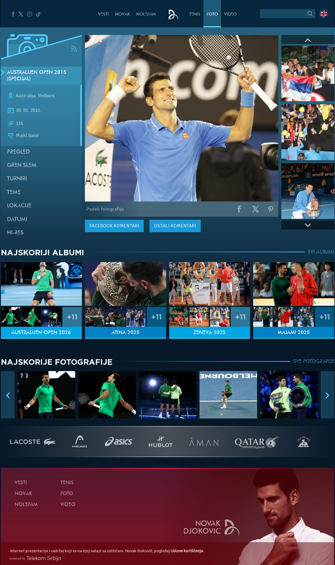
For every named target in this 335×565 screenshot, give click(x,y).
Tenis (194, 14)
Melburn (46, 96)
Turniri (17, 179)
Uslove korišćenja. (187, 550)
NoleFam (146, 14)
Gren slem (21, 165)
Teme (14, 192)
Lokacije (19, 206)
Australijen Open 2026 (41, 332)
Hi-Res (15, 233)
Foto (212, 14)
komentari (114, 226)
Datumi (17, 219)
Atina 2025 (125, 332)
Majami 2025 (294, 332)
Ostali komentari (175, 226)
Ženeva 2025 (209, 332)
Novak (122, 14)
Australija (25, 96)
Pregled (18, 152)
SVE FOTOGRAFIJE (313, 361)
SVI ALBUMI (321, 252)
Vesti (103, 14)
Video (230, 14)
